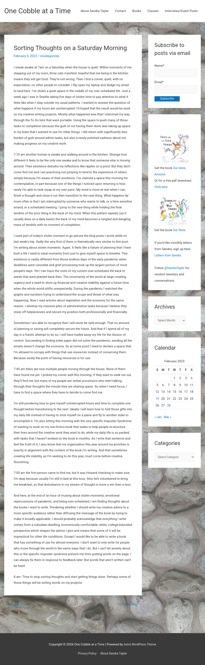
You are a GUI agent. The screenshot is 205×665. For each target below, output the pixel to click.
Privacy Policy (86, 653)
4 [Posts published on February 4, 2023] (191, 393)
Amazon (160, 189)
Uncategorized (50, 69)
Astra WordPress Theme (140, 644)
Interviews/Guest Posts (181, 28)
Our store (179, 182)
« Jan (158, 432)
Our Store (179, 244)
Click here (161, 201)
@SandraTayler (174, 282)
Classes (153, 28)
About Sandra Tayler (95, 28)
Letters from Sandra (168, 270)
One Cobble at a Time (39, 11)
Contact (120, 28)
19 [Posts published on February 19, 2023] (157, 414)
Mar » (168, 432)
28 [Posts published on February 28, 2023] (168, 420)
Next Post (132, 617)
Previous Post (16, 617)
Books (136, 28)
